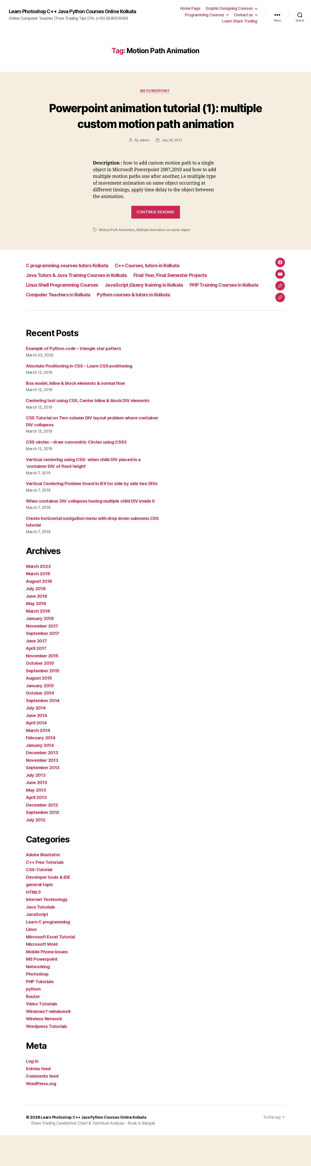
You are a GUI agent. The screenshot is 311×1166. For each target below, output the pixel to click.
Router (33, 1027)
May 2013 (36, 820)
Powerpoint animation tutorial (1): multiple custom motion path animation (155, 123)
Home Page (190, 8)
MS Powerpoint (155, 91)
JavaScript (37, 945)
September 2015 (44, 701)
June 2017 (37, 671)
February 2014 (41, 768)
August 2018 (40, 612)
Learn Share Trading (239, 21)
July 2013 (36, 805)
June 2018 (37, 626)
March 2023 (39, 597)
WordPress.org (42, 1114)
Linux (32, 960)
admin (144, 156)
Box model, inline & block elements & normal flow (79, 400)
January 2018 (41, 649)
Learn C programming (49, 952)
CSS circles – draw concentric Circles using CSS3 (79, 459)
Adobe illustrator (44, 885)
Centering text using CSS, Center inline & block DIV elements (91, 417)
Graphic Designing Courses (229, 8)
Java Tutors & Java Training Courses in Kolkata (82, 287)
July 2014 (36, 738)
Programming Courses (204, 15)
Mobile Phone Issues (48, 982)
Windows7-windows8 (50, 1042)
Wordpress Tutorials (48, 1057)
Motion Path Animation (117, 246)
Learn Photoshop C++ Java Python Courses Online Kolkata (77, 11)
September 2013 (44, 798)
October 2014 (41, 723)
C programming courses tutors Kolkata (72, 277)
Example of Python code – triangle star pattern (76, 365)
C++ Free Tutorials (46, 893)
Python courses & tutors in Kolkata (67, 316)
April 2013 (37, 828)
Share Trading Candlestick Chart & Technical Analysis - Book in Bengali (93, 1154)
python (33, 1019)
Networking (38, 997)
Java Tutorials (41, 937)
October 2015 (41, 693)
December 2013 (43, 783)
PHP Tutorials (40, 1012)
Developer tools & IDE (49, 907)
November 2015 (43, 686)
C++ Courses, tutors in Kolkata (162, 277)
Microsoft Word (43, 975)
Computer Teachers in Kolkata (145, 306)
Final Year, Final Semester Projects (185, 287)
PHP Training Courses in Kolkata (64, 306)
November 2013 (43, 791)
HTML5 (34, 922)
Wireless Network (45, 1049)
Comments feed (43, 1106)
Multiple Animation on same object (164, 246)
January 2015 (40, 716)
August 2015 (40, 708)
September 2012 (44, 843)
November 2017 (43, 656)
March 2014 (38, 761)
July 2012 (36, 850)
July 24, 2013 (172, 156)
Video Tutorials (42, 1034)
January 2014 (41, 776)
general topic (40, 915)
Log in (32, 1091)
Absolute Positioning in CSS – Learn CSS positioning (82, 383)
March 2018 (38, 641)
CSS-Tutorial (40, 900)
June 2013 (37, 813)
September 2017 (44, 664)
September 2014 (44, 731)
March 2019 (38, 604)
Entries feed (39, 1099)
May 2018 (36, 634)
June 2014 (37, 746)
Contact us (243, 15)
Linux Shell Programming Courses (66, 296)
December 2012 (43, 835)
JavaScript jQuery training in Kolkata (156, 296)
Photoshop (37, 1004)
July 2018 (36, 619)
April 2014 (37, 753)
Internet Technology (48, 930)
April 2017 (37, 679)
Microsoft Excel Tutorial (52, 967)
